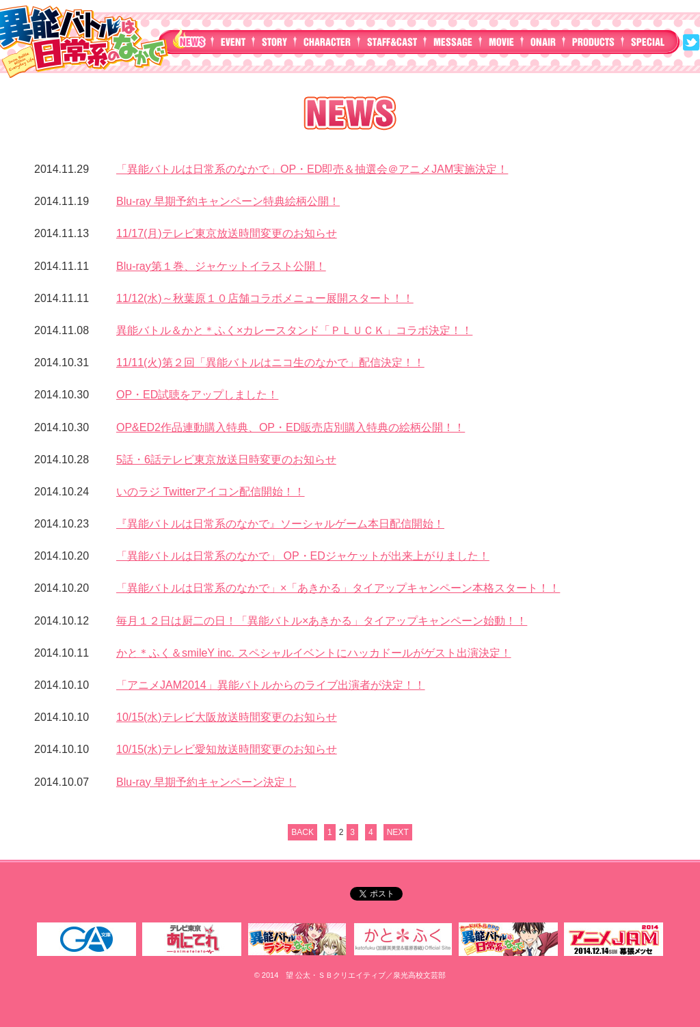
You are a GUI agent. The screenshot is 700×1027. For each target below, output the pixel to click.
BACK (302, 832)
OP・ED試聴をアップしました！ (197, 394)
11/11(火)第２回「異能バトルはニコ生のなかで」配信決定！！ (270, 362)
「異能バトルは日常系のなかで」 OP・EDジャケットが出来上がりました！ (302, 556)
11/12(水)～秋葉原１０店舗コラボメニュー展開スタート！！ (265, 298)
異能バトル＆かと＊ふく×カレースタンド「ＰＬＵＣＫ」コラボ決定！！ (294, 330)
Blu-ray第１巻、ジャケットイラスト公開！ (221, 266)
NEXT (398, 832)
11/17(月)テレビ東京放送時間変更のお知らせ (226, 233)
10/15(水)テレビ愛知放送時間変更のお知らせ (226, 749)
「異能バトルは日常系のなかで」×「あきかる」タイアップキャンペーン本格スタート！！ (338, 588)
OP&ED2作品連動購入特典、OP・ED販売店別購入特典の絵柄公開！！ (290, 427)
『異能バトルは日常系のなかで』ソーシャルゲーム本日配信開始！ (280, 524)
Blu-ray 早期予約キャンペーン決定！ (206, 782)
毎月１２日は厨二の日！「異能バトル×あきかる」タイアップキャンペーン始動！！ (321, 621)
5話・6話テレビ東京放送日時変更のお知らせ (226, 459)
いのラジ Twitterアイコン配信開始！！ (210, 491)
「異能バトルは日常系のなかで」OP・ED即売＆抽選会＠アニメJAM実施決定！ (312, 169)
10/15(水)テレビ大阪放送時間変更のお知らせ (226, 717)
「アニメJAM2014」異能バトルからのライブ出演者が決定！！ (270, 685)
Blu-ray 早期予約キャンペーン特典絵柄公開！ (228, 201)
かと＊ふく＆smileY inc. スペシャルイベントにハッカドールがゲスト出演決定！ (313, 653)
